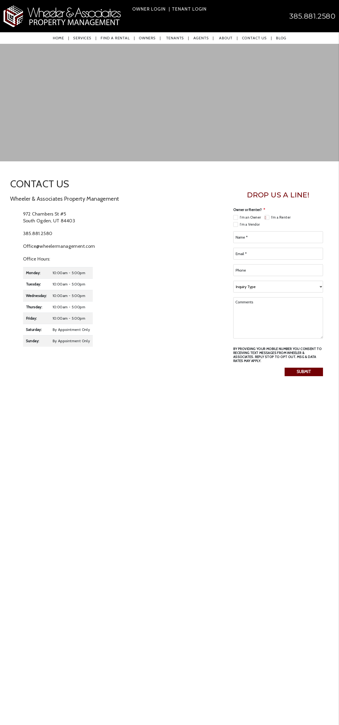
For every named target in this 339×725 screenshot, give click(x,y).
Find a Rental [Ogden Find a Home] (115, 38)
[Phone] (278, 270)
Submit (304, 371)
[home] (62, 15)
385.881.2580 (312, 16)
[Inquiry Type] (278, 287)
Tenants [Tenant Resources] (175, 38)
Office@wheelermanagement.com (59, 246)
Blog (281, 38)
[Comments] (278, 317)
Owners (147, 38)
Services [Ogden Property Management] (82, 38)
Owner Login (149, 9)
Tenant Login (189, 9)
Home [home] (58, 38)
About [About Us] (226, 38)
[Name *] (278, 237)
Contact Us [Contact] (254, 38)
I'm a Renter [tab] (281, 217)
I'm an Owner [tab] (250, 217)
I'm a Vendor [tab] (250, 224)
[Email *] (278, 254)
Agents (201, 38)
